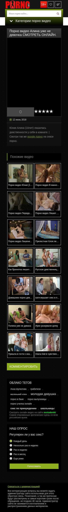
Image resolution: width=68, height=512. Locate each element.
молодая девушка (43, 394)
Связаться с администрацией (24, 486)
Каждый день (20, 441)
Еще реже (19, 458)
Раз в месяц (20, 454)
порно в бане (17, 399)
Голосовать (34, 466)
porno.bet (23, 4)
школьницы (47, 408)
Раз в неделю (20, 450)
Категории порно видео (30, 21)
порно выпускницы (37, 399)
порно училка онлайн (21, 403)
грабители (35, 389)
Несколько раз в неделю (26, 445)
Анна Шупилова (18, 389)
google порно (35, 136)
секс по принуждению (24, 408)
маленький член (19, 394)
